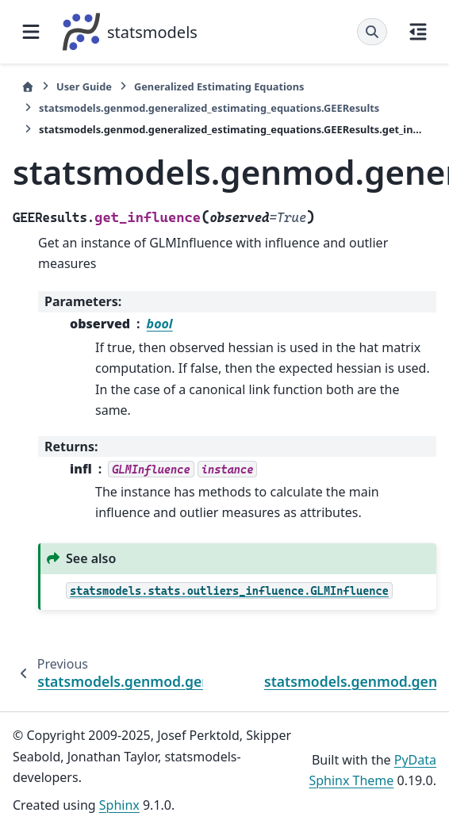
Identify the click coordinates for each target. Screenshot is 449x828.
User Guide (84, 86)
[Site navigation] (31, 31)
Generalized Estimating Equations (219, 86)
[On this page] (418, 31)
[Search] (372, 31)
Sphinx (119, 805)
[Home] (27, 87)
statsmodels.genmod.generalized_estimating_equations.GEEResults (209, 108)
